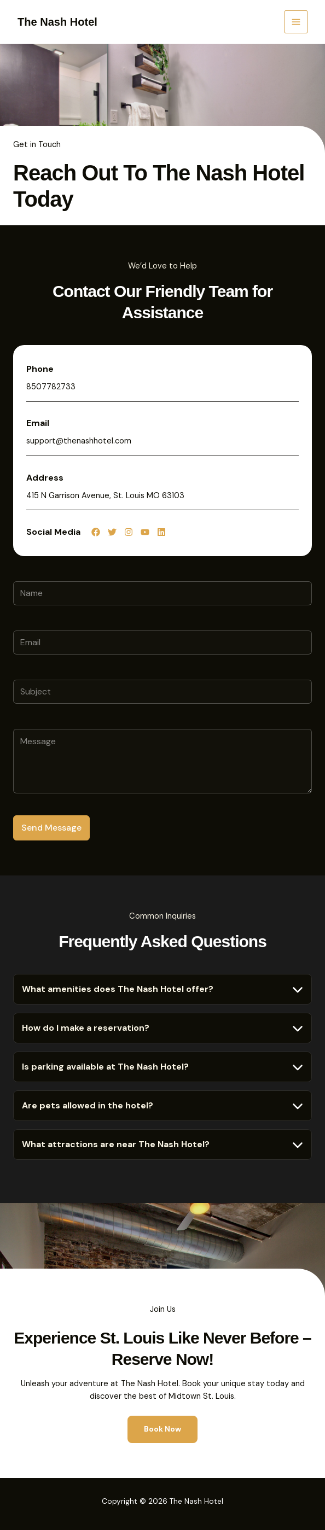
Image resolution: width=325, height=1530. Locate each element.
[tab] (162, 989)
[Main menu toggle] (296, 21)
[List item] (95, 532)
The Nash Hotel (57, 22)
